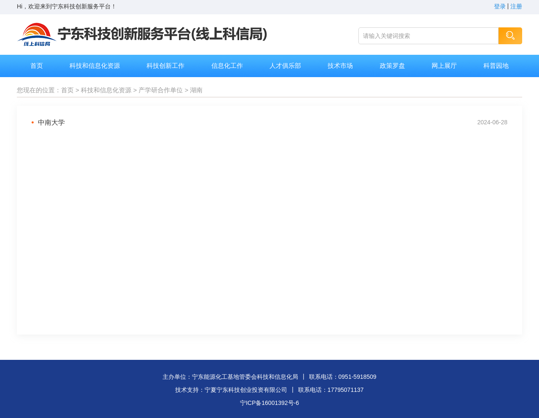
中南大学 (51, 122)
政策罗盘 (392, 65)
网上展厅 (444, 65)
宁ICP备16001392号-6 (269, 402)
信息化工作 (227, 65)
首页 (36, 65)
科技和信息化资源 (94, 65)
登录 (500, 6)
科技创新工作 (165, 65)
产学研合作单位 (161, 90)
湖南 (196, 90)
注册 (516, 6)
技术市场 (340, 65)
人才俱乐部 (285, 65)
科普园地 (496, 65)
